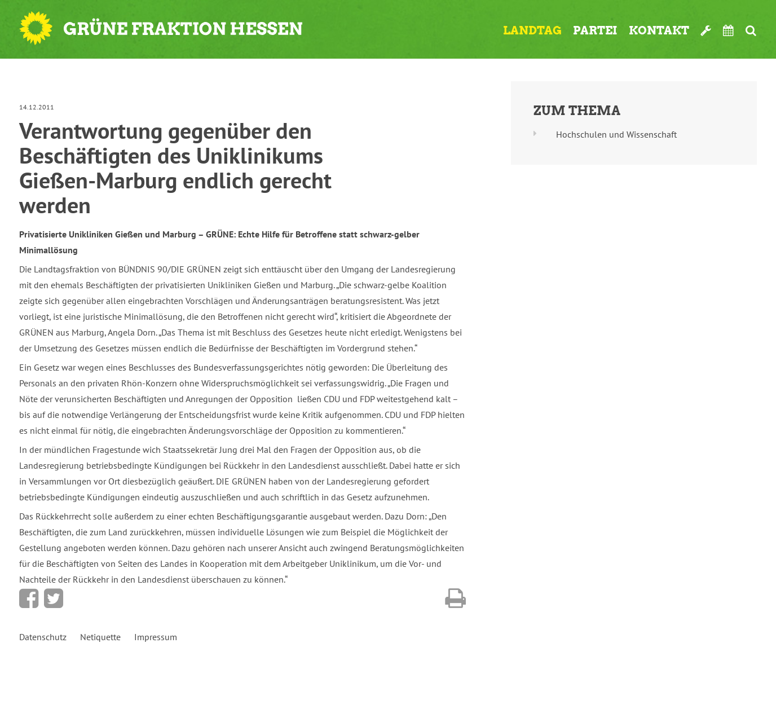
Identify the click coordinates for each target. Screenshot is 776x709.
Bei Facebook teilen (28, 598)
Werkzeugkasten (706, 30)
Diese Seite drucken (455, 598)
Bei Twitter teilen (53, 598)
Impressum (155, 636)
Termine (728, 30)
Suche (751, 30)
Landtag (532, 30)
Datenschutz (43, 636)
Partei (595, 30)
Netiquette (100, 636)
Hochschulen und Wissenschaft (616, 134)
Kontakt (659, 30)
